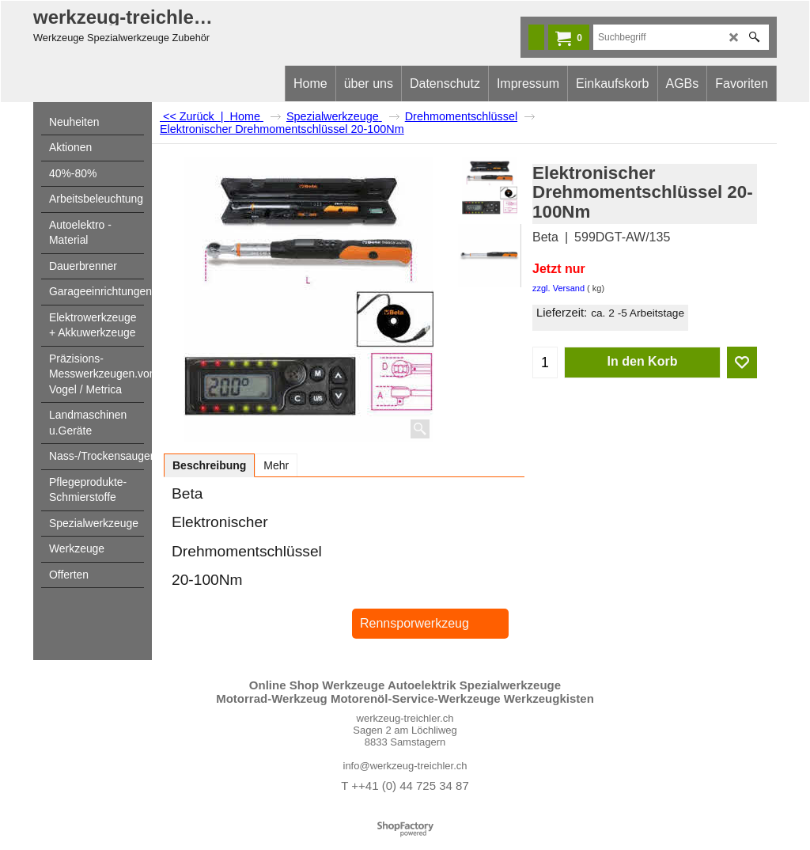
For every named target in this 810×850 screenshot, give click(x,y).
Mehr (276, 465)
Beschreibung (209, 465)
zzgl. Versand (558, 288)
